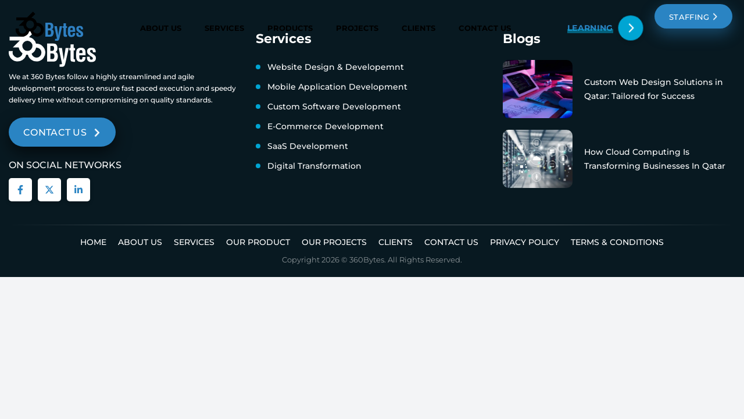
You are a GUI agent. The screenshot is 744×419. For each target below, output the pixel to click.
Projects (357, 28)
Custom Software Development (334, 106)
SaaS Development (307, 146)
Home (93, 242)
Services (224, 28)
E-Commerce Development (325, 126)
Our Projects (334, 242)
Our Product (258, 242)
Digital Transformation (314, 166)
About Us (160, 28)
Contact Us (485, 28)
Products (290, 28)
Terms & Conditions (617, 242)
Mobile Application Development (337, 86)
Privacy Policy (524, 242)
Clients (418, 28)
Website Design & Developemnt (335, 67)
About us (140, 242)
